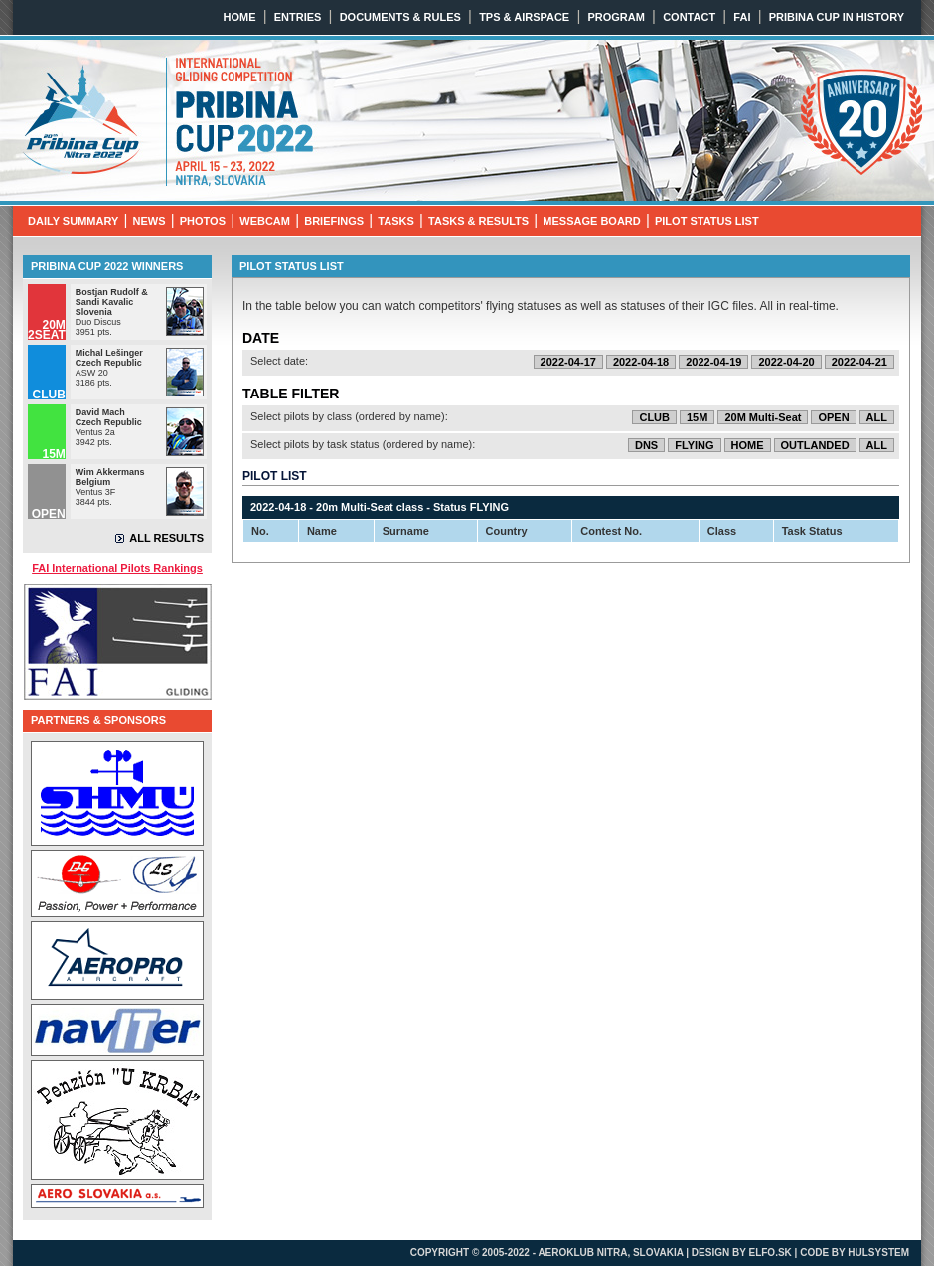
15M (697, 417)
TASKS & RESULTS (478, 221)
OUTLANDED (815, 445)
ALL (876, 417)
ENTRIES (298, 17)
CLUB (654, 417)
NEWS (149, 221)
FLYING (694, 445)
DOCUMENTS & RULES (400, 17)
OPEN (833, 417)
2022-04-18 (641, 362)
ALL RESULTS (166, 538)
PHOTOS (203, 221)
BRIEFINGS (334, 221)
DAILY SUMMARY (73, 221)
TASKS (395, 221)
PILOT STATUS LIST (707, 221)
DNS (646, 445)
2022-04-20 (786, 362)
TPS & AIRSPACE (524, 17)
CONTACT (689, 17)
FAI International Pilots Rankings (117, 568)
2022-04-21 (859, 362)
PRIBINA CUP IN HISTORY (836, 17)
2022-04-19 (713, 362)
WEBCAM (264, 221)
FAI (741, 17)
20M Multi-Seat (762, 417)
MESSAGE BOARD (591, 221)
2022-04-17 (568, 362)
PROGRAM (615, 17)
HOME (240, 17)
